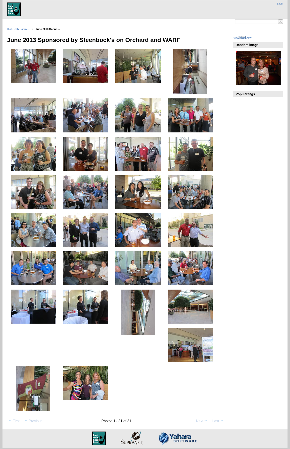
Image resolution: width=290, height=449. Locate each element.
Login (280, 3)
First (13, 421)
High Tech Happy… (18, 28)
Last (217, 421)
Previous (33, 421)
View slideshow (242, 37)
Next (202, 421)
